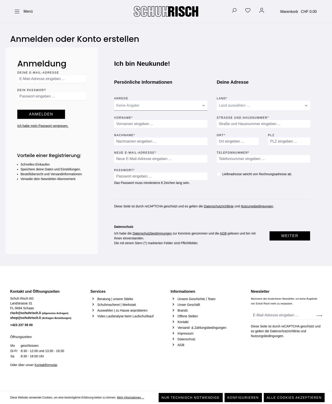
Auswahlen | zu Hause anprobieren (122, 310)
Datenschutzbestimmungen (152, 233)
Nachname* (124, 134)
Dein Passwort (31, 89)
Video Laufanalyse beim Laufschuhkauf (125, 316)
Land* (222, 97)
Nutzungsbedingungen (257, 206)
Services (98, 291)
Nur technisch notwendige (191, 397)
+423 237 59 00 (21, 325)
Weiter (289, 236)
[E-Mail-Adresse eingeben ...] (284, 315)
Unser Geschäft (189, 305)
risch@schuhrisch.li (39, 313)
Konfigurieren (243, 397)
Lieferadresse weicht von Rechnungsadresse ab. (257, 174)
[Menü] (23, 11)
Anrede (121, 97)
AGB (223, 233)
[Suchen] (234, 11)
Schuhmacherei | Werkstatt (116, 305)
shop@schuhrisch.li (40, 318)
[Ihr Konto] (262, 11)
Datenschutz (187, 339)
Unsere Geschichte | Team (196, 299)
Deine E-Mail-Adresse (38, 72)
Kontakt (183, 322)
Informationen (183, 291)
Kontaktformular (46, 365)
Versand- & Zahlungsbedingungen (202, 328)
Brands (183, 310)
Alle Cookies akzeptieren (294, 397)
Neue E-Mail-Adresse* (135, 152)
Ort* (221, 134)
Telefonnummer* (233, 152)
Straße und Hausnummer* (243, 117)
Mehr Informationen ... (130, 397)
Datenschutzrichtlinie (219, 206)
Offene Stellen (188, 316)
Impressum (185, 333)
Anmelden (41, 114)
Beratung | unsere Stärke (115, 299)
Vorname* (123, 117)
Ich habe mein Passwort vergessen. (42, 126)
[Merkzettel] (248, 11)
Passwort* (124, 169)
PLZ (271, 134)
